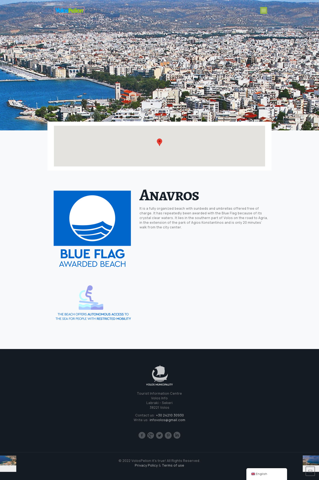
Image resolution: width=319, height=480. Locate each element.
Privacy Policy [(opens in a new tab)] (146, 465)
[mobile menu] (263, 10)
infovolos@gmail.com (167, 420)
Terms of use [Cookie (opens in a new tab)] (173, 465)
